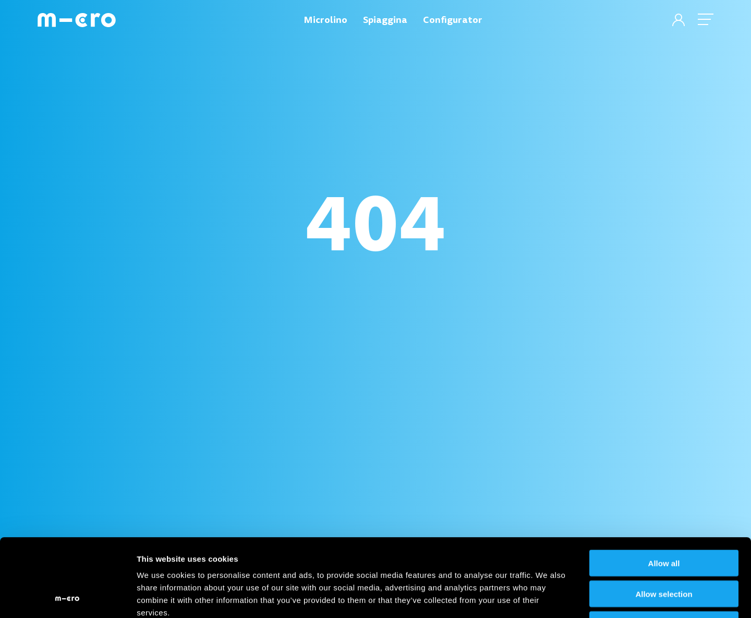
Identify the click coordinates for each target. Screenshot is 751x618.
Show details (547, 597)
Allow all (664, 490)
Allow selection (663, 520)
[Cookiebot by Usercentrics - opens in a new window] (67, 597)
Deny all (664, 551)
